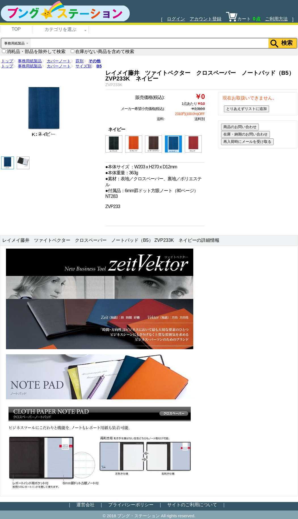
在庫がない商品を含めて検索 (102, 51)
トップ (7, 61)
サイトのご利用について (192, 504)
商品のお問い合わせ (240, 127)
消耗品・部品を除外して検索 (34, 51)
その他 (94, 61)
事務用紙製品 (30, 61)
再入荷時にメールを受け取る (247, 141)
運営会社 (85, 504)
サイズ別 (83, 66)
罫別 (79, 61)
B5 (99, 66)
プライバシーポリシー (131, 504)
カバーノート (59, 61)
